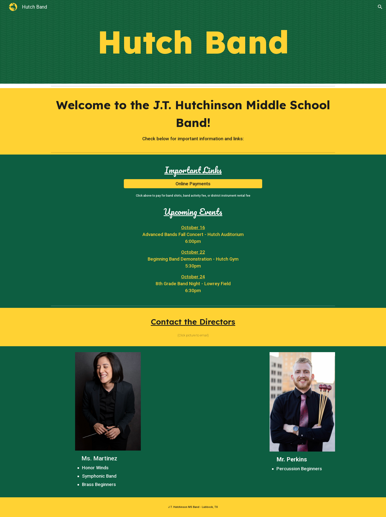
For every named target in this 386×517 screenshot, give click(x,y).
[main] (193, 42)
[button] (380, 7)
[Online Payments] (193, 183)
